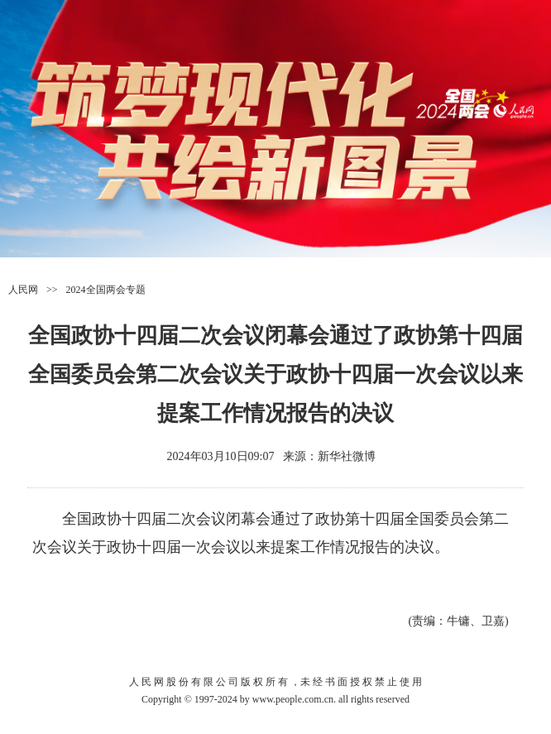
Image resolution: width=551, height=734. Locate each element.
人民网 (23, 289)
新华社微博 (347, 456)
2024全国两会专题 (106, 289)
